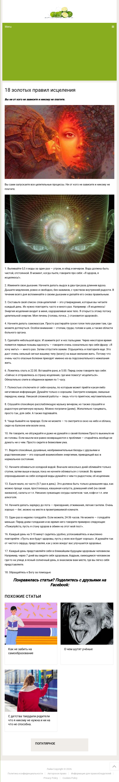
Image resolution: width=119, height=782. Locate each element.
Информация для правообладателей (91, 773)
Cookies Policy (70, 778)
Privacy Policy (51, 778)
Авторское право (57, 773)
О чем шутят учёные (78, 649)
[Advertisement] (60, 55)
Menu (8, 26)
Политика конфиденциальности (25, 773)
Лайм (50, 769)
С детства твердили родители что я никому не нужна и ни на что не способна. (29, 720)
